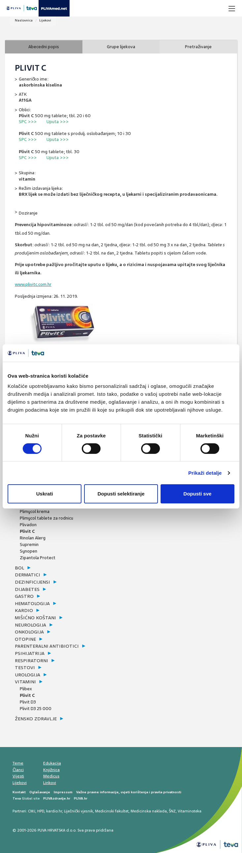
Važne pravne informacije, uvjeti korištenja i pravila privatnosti (128, 792)
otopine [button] (25, 639)
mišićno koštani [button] (35, 618)
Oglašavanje (39, 792)
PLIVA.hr (80, 798)
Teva (17, 798)
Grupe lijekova (121, 47)
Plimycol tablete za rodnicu (46, 518)
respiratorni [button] (31, 661)
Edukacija (52, 763)
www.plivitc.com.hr (33, 284)
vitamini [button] (25, 682)
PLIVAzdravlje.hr (56, 798)
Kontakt (19, 792)
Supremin (29, 544)
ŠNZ (172, 811)
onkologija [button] (29, 632)
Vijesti (18, 776)
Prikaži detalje (205, 473)
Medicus (51, 776)
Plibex (26, 689)
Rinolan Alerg (32, 538)
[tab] (55, 568)
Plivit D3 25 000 (35, 708)
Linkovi (49, 782)
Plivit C (27, 531)
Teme (18, 763)
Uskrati (44, 493)
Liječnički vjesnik (78, 811)
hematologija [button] (32, 603)
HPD (40, 811)
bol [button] (19, 568)
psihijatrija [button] (30, 653)
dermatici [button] (27, 575)
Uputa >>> (57, 121)
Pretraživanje (198, 47)
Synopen (28, 551)
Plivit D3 (28, 702)
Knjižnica (51, 769)
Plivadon (28, 525)
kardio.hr (54, 811)
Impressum (63, 792)
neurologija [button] (30, 625)
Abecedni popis (43, 47)
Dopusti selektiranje (121, 493)
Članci (18, 769)
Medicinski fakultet (112, 811)
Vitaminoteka (189, 811)
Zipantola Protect (37, 558)
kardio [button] (24, 610)
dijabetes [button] (27, 589)
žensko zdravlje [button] (36, 719)
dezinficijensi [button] (32, 582)
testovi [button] (25, 667)
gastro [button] (24, 596)
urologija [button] (27, 675)
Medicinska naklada (149, 811)
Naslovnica (24, 20)
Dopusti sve (197, 493)
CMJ (31, 811)
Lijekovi (45, 20)
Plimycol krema (34, 511)
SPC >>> (28, 121)
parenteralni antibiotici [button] (47, 646)
